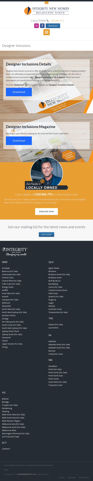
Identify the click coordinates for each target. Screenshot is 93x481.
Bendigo (5, 402)
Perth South (54, 379)
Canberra (6, 448)
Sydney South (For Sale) (12, 334)
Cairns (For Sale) (55, 287)
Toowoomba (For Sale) (58, 312)
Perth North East (56, 375)
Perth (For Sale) (55, 369)
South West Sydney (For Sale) (14, 328)
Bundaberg (53, 284)
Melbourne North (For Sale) (13, 427)
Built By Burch (55, 280)
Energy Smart (7, 287)
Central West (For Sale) (11, 280)
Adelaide (52, 341)
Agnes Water (54, 268)
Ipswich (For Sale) (56, 296)
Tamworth (6, 337)
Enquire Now (46, 211)
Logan (51, 303)
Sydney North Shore (10, 331)
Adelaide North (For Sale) (59, 344)
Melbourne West (9, 430)
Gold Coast (53, 293)
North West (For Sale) (11, 309)
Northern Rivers (9, 315)
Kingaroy (52, 299)
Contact (62, 477)
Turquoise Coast (55, 385)
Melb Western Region (11, 421)
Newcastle (6, 306)
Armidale (6, 268)
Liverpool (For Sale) (10, 299)
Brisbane (52, 271)
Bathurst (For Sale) (10, 271)
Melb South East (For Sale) (13, 417)
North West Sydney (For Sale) (14, 312)
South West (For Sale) (58, 382)
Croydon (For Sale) (10, 405)
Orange (5, 318)
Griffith (5, 290)
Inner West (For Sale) (11, 293)
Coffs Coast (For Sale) (11, 284)
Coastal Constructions (58, 290)
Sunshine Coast (55, 309)
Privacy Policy (84, 477)
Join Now (46, 234)
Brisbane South (55, 277)
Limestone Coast (56, 354)
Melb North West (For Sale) (13, 414)
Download (19, 92)
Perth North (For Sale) (58, 372)
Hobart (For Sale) (56, 324)
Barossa (52, 351)
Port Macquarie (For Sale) (13, 321)
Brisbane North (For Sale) (59, 274)
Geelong (5, 411)
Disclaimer (72, 477)
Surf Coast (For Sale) (10, 436)
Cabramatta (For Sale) (11, 274)
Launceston (54, 327)
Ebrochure (52, 25)
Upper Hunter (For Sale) (12, 344)
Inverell (5, 296)
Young (4, 347)
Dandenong (7, 408)
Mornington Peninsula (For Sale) (15, 433)
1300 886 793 (57, 20)
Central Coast (8, 277)
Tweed (5, 340)
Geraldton (53, 366)
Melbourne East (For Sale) (13, 424)
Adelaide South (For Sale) (59, 347)
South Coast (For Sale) (11, 325)
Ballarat (5, 399)
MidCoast (6, 303)
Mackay (52, 306)
